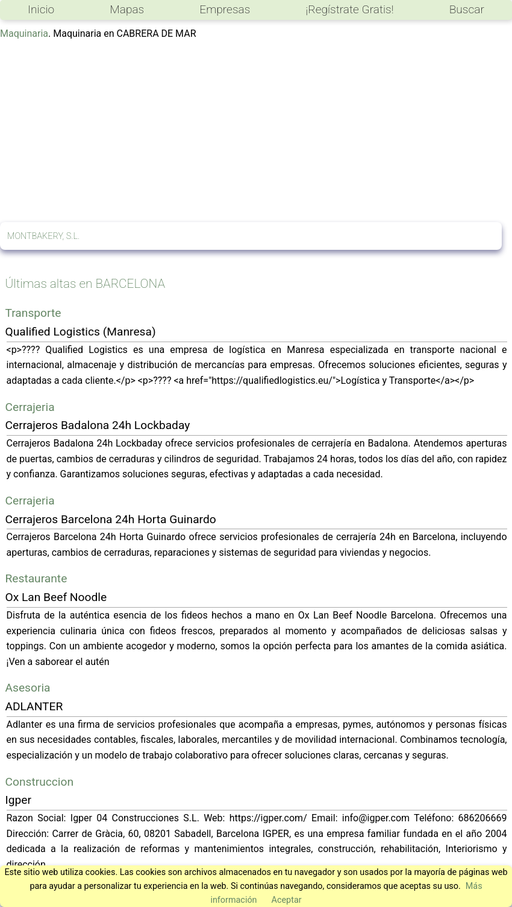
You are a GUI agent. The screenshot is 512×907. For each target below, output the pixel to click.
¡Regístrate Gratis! (349, 9)
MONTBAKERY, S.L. (43, 236)
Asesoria (28, 688)
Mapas (127, 9)
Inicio (41, 9)
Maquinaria (24, 33)
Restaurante (36, 578)
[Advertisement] (256, 131)
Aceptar (287, 900)
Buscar (466, 9)
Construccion (39, 782)
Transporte (33, 313)
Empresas (224, 9)
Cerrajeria (30, 407)
